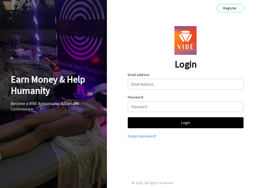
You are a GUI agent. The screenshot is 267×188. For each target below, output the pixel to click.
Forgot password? (142, 136)
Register (230, 8)
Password (135, 97)
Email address (139, 74)
